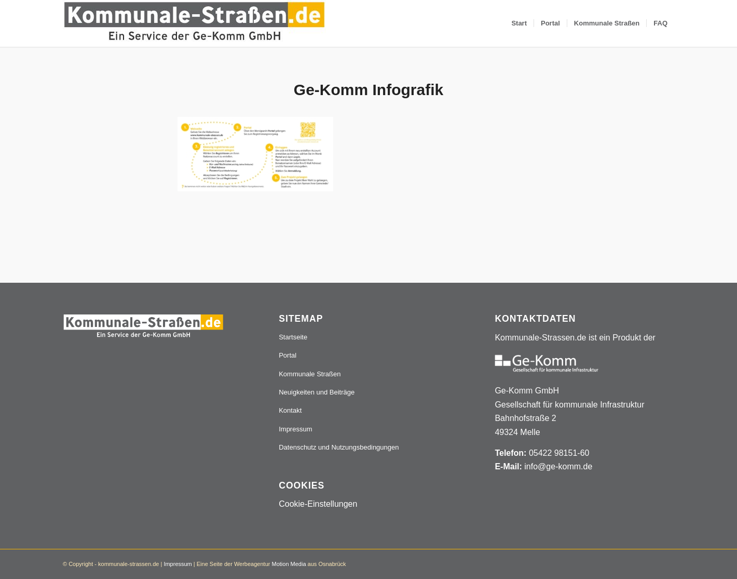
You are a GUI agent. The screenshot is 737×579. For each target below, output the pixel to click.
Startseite (293, 337)
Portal (287, 355)
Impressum (295, 429)
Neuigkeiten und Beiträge (316, 392)
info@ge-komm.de (558, 466)
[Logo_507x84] (194, 23)
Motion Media (288, 564)
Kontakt (290, 410)
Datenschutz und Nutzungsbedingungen (339, 447)
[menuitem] (519, 23)
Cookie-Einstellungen (318, 503)
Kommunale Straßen (309, 374)
